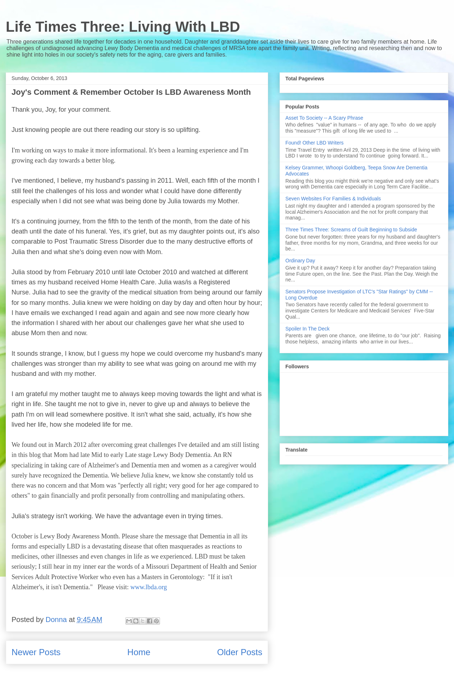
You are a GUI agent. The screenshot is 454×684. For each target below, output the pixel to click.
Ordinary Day (300, 260)
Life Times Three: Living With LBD (123, 27)
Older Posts (239, 652)
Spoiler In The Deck (307, 329)
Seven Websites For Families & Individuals (333, 198)
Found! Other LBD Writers (314, 143)
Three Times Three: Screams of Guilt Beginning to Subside (351, 229)
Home (138, 652)
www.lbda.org (148, 587)
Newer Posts (36, 652)
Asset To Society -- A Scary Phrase (324, 118)
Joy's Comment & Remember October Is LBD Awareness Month (131, 92)
